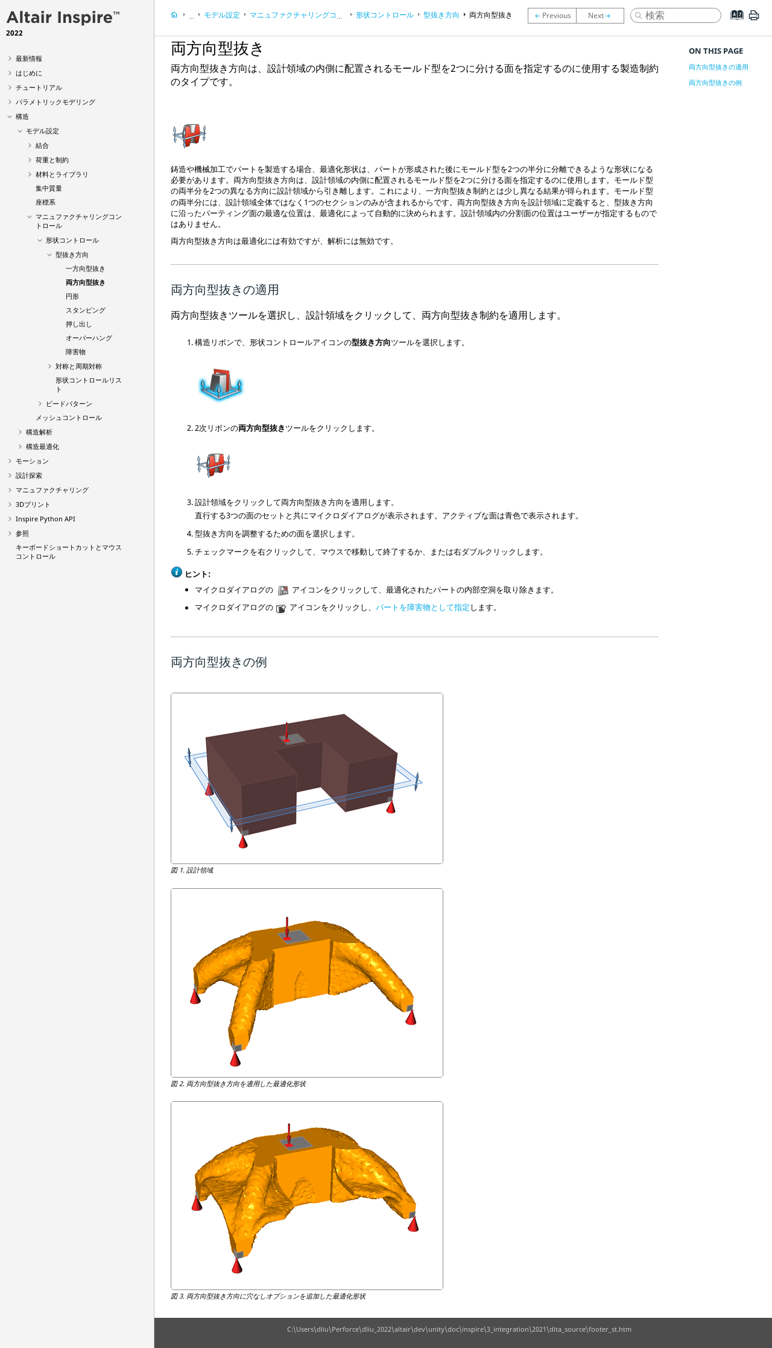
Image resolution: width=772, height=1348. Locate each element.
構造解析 (39, 431)
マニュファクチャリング (52, 489)
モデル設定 (42, 130)
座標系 (45, 201)
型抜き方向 (72, 254)
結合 (42, 145)
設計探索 (29, 475)
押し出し (79, 323)
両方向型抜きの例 (715, 82)
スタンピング (86, 309)
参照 (22, 533)
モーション (32, 460)
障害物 (76, 351)
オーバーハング (89, 337)
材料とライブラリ (62, 174)
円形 (72, 295)
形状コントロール (72, 239)
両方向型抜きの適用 (718, 66)
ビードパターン (69, 403)
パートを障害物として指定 (423, 607)
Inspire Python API (45, 518)
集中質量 (49, 187)
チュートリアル (39, 87)
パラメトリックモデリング (55, 101)
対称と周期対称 (78, 365)
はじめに (29, 72)
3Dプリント (33, 504)
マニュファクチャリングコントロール (311, 15)
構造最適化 (42, 446)
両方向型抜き (86, 282)
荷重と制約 (52, 159)
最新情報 (29, 58)
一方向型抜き (86, 268)
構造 (22, 116)
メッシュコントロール (69, 417)
